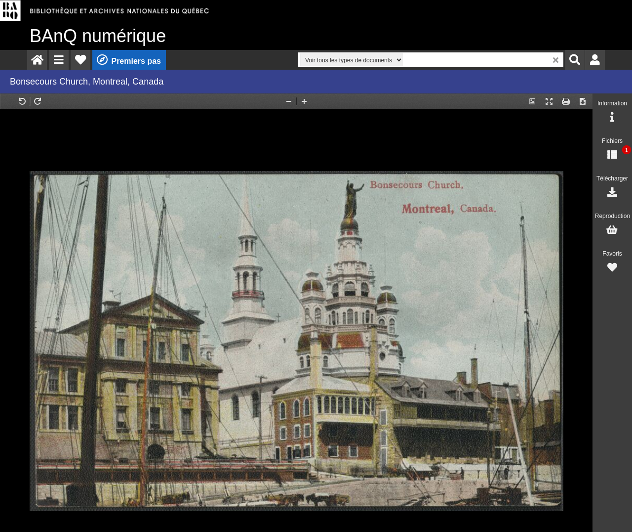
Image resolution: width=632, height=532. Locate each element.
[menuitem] (37, 60)
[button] (59, 60)
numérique (98, 36)
